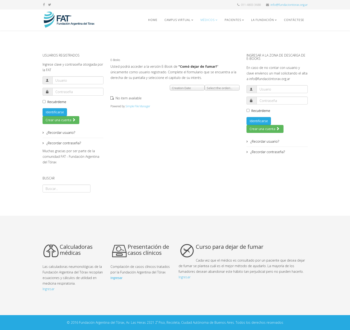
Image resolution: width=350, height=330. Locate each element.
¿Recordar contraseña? (63, 143)
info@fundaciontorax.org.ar (289, 5)
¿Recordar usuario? (60, 132)
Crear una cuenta (61, 120)
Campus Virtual (177, 20)
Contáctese (294, 20)
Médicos (208, 20)
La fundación (262, 20)
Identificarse (55, 112)
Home (152, 20)
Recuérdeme (54, 102)
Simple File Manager (137, 106)
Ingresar (48, 289)
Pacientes (233, 20)
